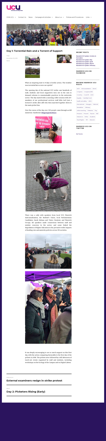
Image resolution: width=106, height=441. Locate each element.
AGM (78, 88)
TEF (87, 120)
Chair (8, 55)
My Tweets (79, 134)
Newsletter (80, 107)
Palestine (90, 110)
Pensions (79, 113)
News (30, 17)
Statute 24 (80, 116)
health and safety (82, 101)
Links (87, 17)
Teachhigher (80, 120)
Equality (79, 98)
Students (92, 116)
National (95, 104)
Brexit (94, 88)
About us (58, 17)
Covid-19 (86, 95)
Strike (86, 116)
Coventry (79, 95)
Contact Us (22, 17)
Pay (96, 110)
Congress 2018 (88, 91)
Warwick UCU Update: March (85, 63)
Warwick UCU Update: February (85, 65)
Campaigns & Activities (43, 17)
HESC (90, 101)
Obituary (87, 107)
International (80, 104)
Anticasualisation (86, 88)
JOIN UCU (10, 17)
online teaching (81, 110)
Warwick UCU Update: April (84, 61)
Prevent (86, 113)
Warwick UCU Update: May (84, 60)
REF (97, 113)
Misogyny (88, 104)
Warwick (92, 120)
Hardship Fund (87, 98)
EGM (92, 95)
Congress (79, 91)
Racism (92, 113)
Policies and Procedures (74, 17)
